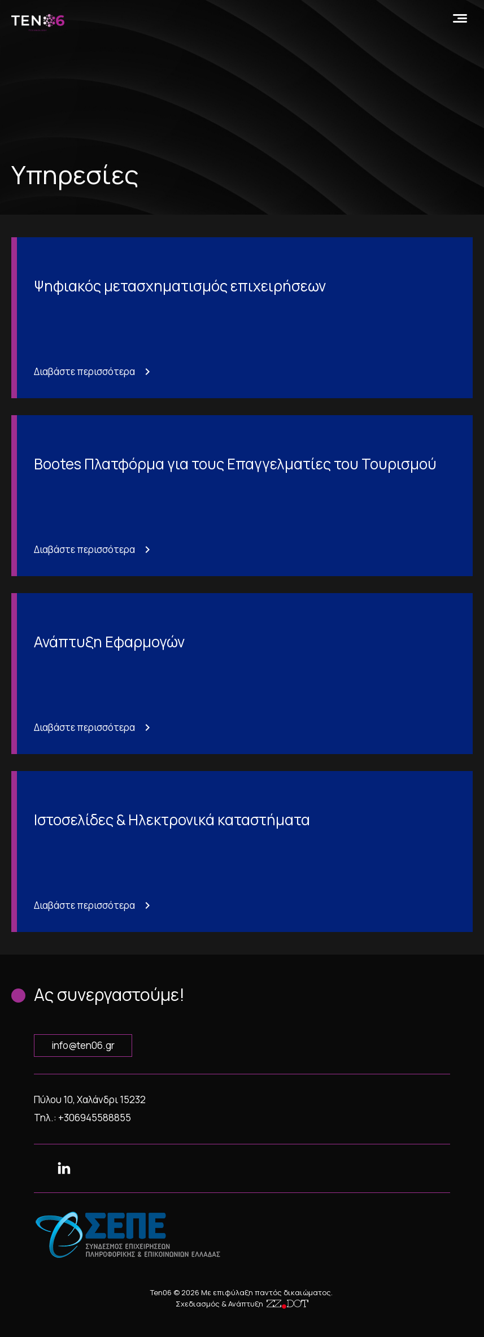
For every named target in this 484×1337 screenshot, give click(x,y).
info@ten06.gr (83, 1045)
